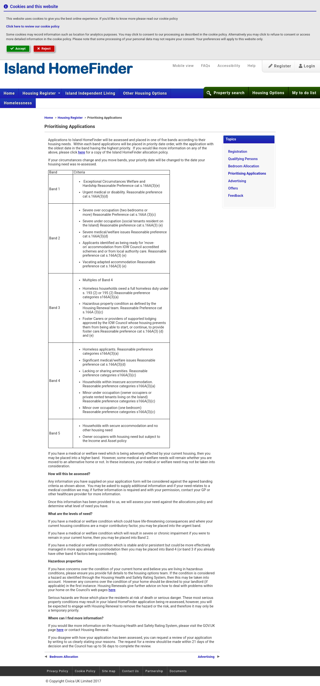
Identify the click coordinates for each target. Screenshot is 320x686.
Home (9, 93)
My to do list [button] (304, 93)
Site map (108, 671)
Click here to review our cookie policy (32, 26)
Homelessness (18, 103)
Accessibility (229, 66)
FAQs (205, 66)
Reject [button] (44, 48)
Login (307, 66)
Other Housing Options (145, 93)
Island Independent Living (90, 93)
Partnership (154, 671)
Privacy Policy (57, 671)
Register (279, 66)
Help (251, 66)
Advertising (237, 181)
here (81, 152)
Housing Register (40, 93)
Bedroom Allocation (243, 166)
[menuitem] (9, 93)
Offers (233, 188)
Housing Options (268, 93)
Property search (229, 93)
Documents (178, 671)
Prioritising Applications (247, 174)
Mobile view (183, 66)
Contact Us (130, 671)
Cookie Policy (85, 671)
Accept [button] (18, 48)
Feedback (235, 196)
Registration (237, 152)
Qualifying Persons (243, 159)
